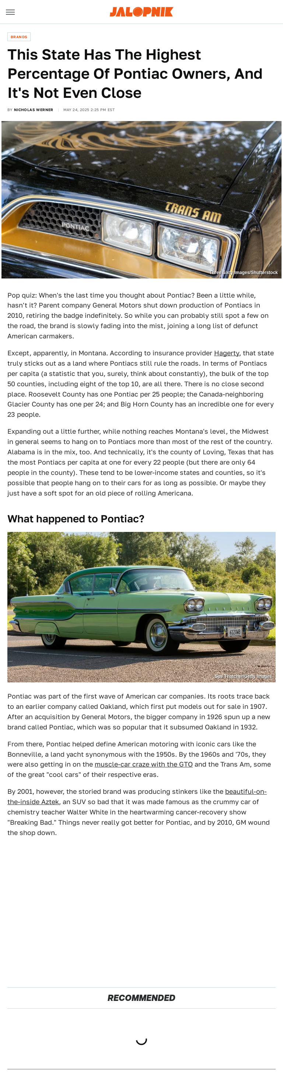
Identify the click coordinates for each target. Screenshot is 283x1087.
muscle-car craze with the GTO (144, 764)
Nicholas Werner (33, 109)
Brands (19, 37)
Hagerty (226, 353)
